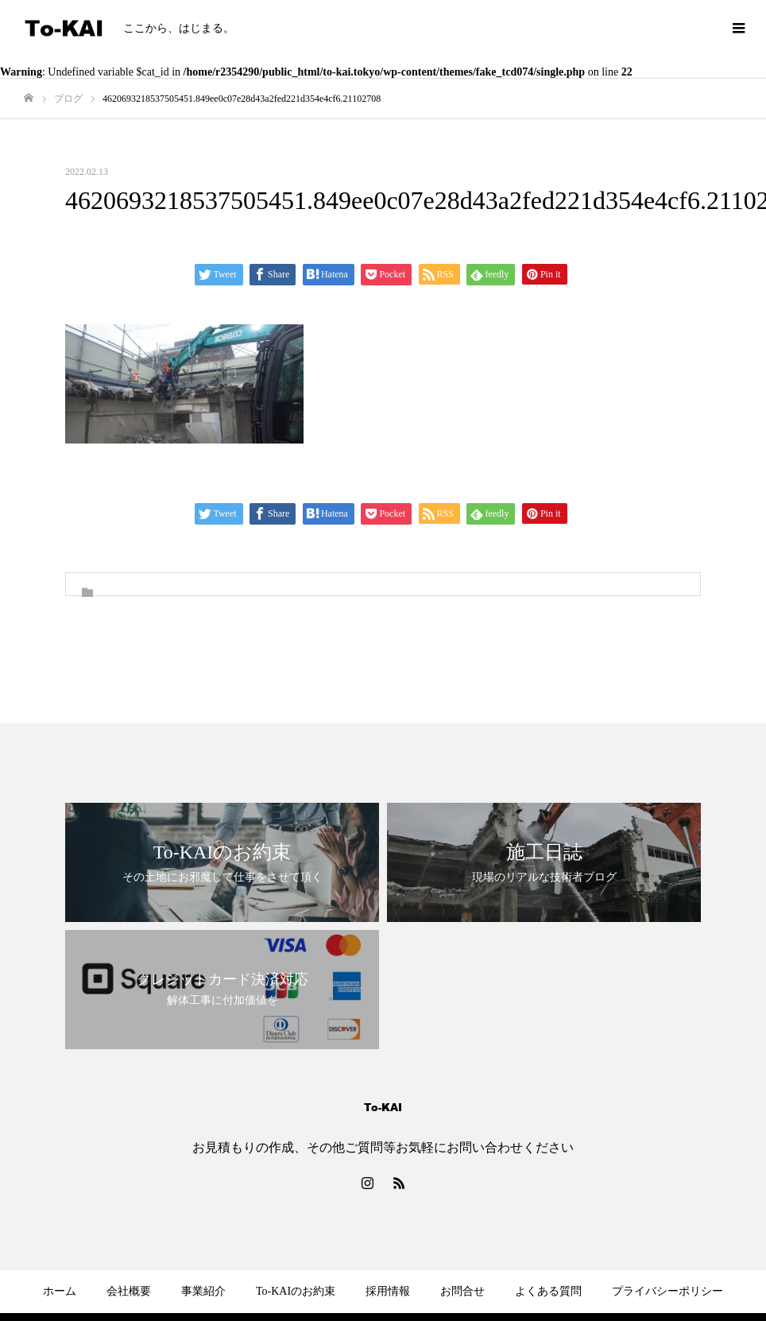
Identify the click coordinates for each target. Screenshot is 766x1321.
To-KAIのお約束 (295, 1291)
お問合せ (462, 1291)
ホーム (59, 1291)
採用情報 (388, 1291)
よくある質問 (548, 1291)
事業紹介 (203, 1291)
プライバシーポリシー (667, 1291)
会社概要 (128, 1291)
